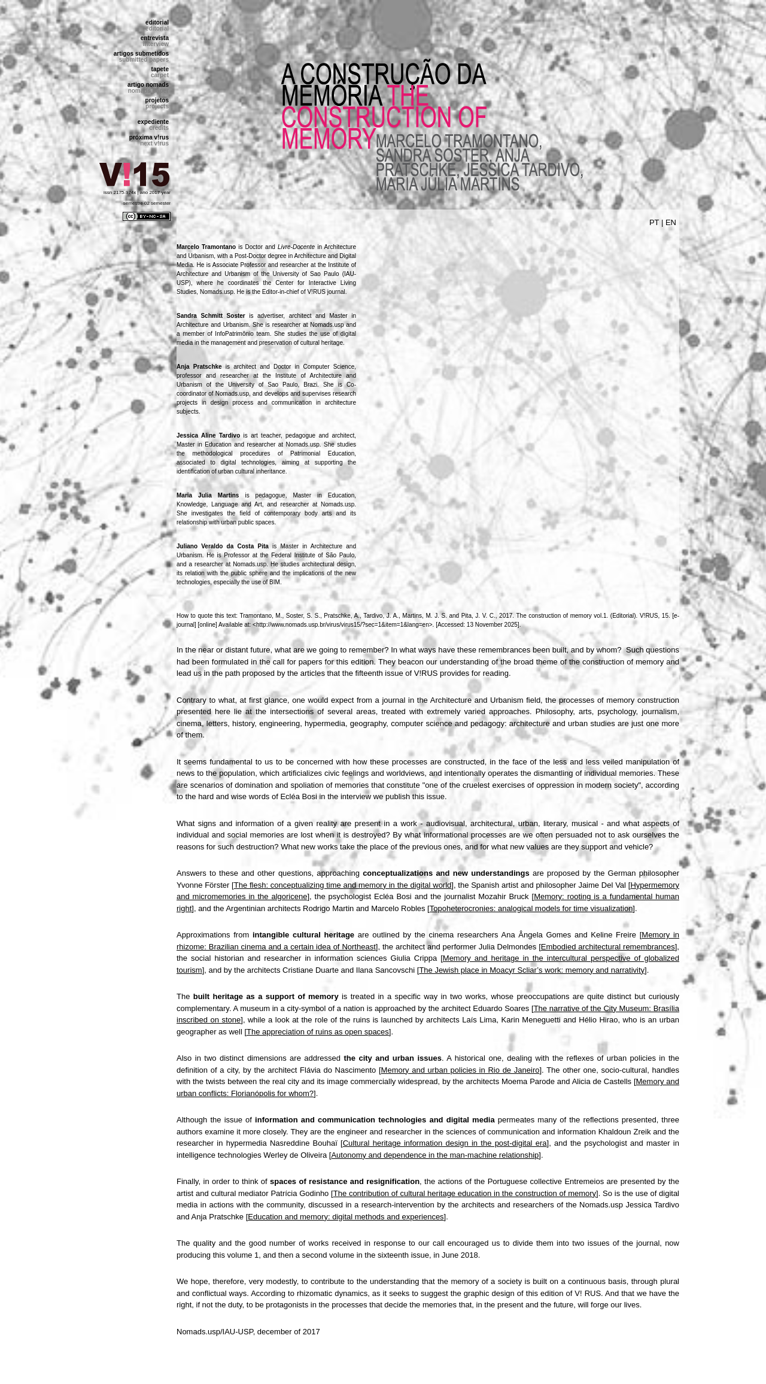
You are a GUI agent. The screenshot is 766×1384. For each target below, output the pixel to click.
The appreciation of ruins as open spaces (318, 1031)
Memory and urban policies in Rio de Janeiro (460, 1070)
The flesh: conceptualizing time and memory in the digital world (343, 885)
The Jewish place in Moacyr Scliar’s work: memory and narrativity (532, 970)
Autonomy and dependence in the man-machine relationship (435, 1155)
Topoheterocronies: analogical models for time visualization (531, 908)
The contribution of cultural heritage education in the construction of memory (464, 1193)
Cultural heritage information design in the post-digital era (445, 1143)
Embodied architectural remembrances (608, 946)
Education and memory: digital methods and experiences (345, 1216)
